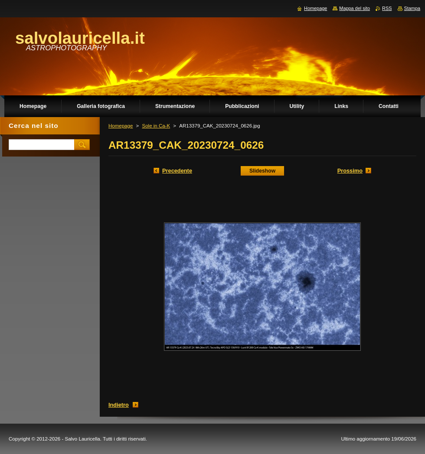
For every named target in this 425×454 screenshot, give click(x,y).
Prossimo (350, 170)
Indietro (118, 405)
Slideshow (262, 171)
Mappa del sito (354, 8)
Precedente (177, 170)
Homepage (120, 125)
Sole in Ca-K (156, 125)
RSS (387, 8)
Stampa (412, 8)
